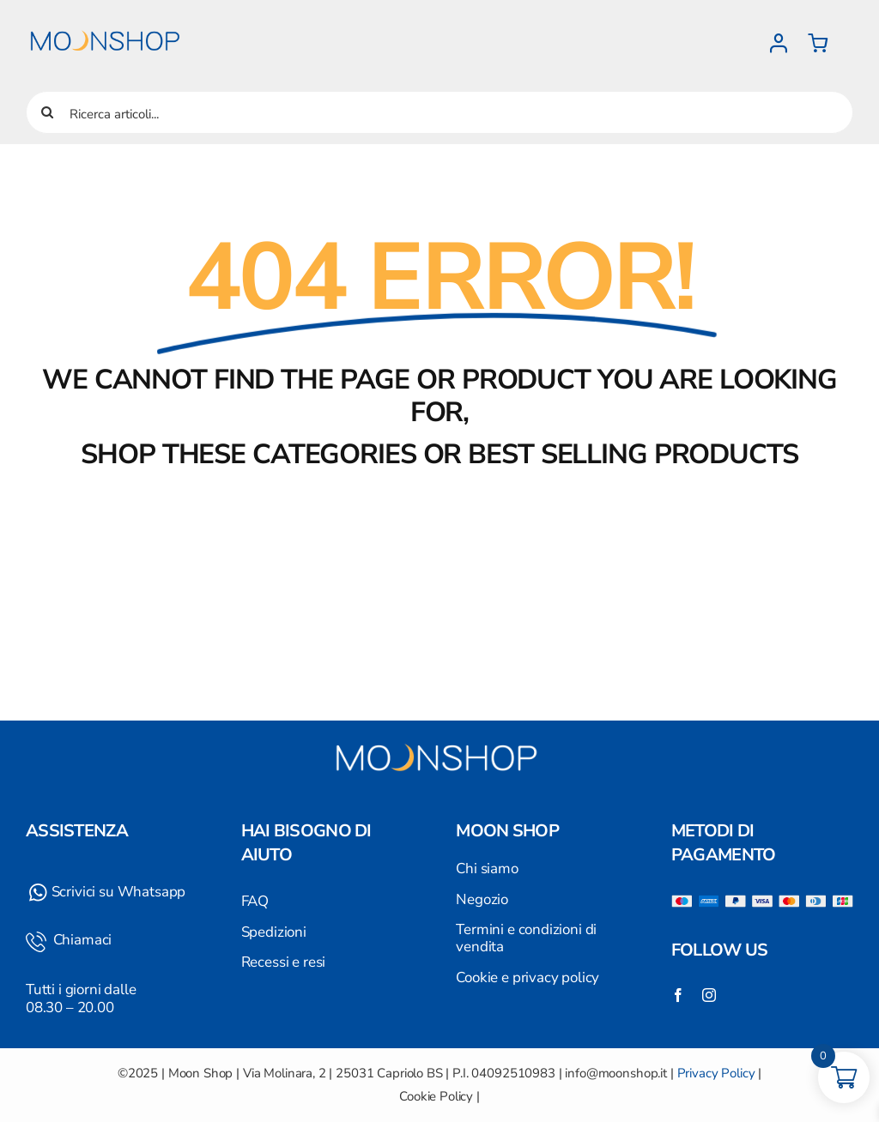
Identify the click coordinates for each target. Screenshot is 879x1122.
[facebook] (678, 995)
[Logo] (107, 20)
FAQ (255, 901)
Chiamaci (81, 940)
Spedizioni (273, 932)
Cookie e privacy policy (527, 977)
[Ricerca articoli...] (439, 112)
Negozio (482, 899)
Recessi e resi (283, 962)
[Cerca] (47, 112)
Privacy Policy (716, 1073)
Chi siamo (487, 868)
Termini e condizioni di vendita (526, 938)
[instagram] (709, 995)
